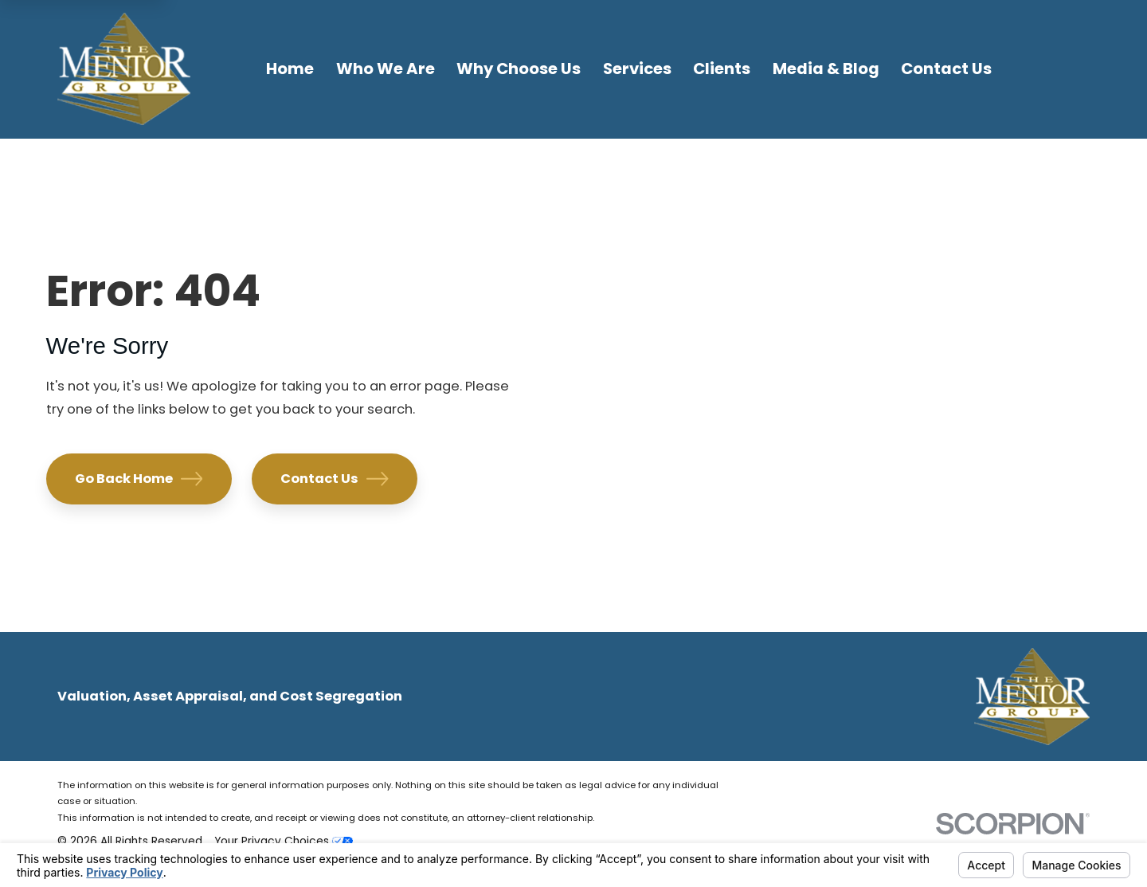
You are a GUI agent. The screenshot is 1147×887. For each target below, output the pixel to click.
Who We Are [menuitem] (385, 68)
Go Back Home (138, 478)
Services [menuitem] (637, 68)
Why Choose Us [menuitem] (518, 68)
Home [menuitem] (290, 68)
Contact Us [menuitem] (946, 68)
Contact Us (334, 478)
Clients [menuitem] (721, 68)
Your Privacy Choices (283, 841)
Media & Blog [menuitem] (826, 68)
